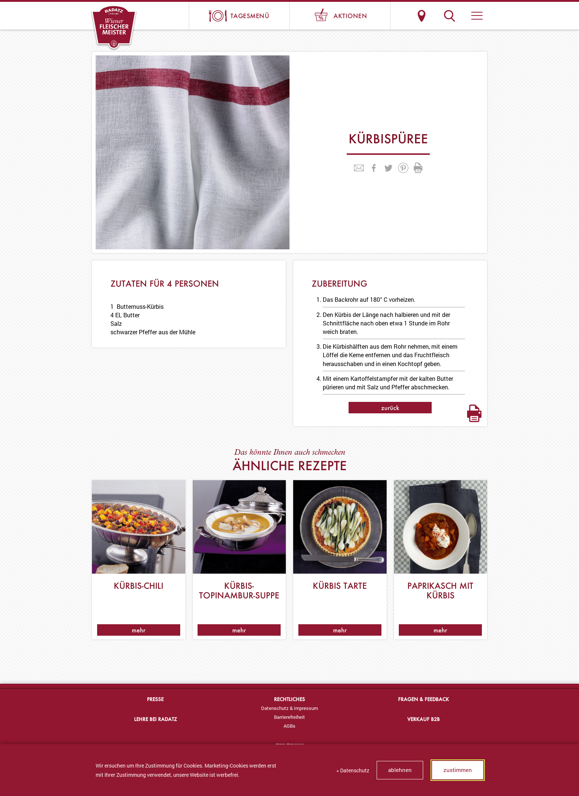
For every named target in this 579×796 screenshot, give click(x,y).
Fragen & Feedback (423, 699)
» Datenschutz (352, 770)
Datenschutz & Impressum (289, 708)
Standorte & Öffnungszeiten (421, 16)
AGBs (289, 725)
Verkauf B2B (423, 719)
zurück (390, 407)
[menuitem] (289, 708)
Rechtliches (289, 699)
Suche (449, 16)
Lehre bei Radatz (155, 719)
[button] (477, 16)
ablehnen (400, 769)
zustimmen (457, 769)
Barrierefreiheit (289, 717)
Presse (155, 699)
